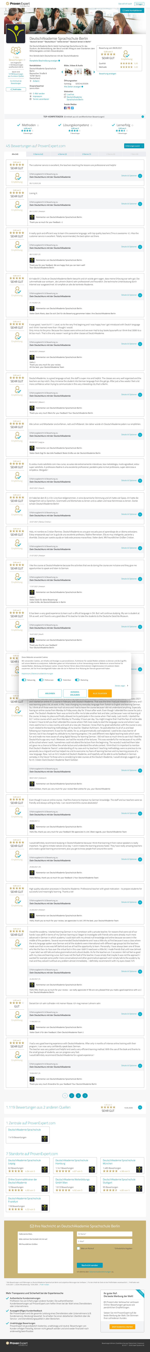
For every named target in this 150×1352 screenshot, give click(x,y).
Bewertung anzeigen (97, 73)
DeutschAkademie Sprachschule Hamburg (72, 1162)
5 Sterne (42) (38, 154)
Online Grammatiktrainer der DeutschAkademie (22, 1181)
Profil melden (44, 1284)
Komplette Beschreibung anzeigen (44, 60)
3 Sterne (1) (86, 154)
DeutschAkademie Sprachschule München (119, 1162)
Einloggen (139, 4)
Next (94, 72)
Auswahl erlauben (75, 696)
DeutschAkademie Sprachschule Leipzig (24, 1162)
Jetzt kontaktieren (132, 10)
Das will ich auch (125, 3)
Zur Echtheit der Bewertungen (16, 82)
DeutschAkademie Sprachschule (24, 1129)
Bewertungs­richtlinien (108, 1343)
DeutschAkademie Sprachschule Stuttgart (119, 1181)
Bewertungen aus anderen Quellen (16, 75)
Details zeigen (103, 688)
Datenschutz (132, 1343)
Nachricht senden (90, 1265)
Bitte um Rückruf (87, 1248)
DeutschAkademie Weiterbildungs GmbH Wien (72, 1181)
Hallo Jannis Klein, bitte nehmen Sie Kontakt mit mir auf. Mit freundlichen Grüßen (45, 1252)
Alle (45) (15, 154)
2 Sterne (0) (110, 154)
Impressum (42, 676)
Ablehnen (50, 695)
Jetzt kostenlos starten (122, 1326)
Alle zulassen (100, 695)
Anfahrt (36, 81)
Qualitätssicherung (122, 1343)
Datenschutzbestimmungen (59, 676)
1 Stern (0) (134, 154)
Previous (62, 72)
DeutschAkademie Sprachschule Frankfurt (24, 1200)
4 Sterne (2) (62, 154)
